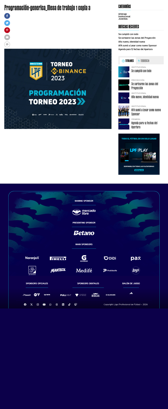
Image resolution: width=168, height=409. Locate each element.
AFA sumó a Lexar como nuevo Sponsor (137, 45)
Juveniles (123, 18)
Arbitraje (122, 14)
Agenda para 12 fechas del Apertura (135, 49)
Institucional (124, 16)
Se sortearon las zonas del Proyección (136, 37)
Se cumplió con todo (128, 34)
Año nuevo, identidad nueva (131, 41)
